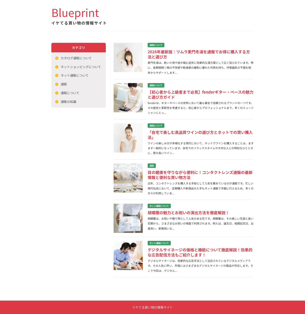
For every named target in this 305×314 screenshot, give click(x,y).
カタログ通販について (76, 58)
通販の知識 (68, 101)
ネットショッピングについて (81, 66)
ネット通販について (75, 75)
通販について (70, 92)
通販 (64, 84)
